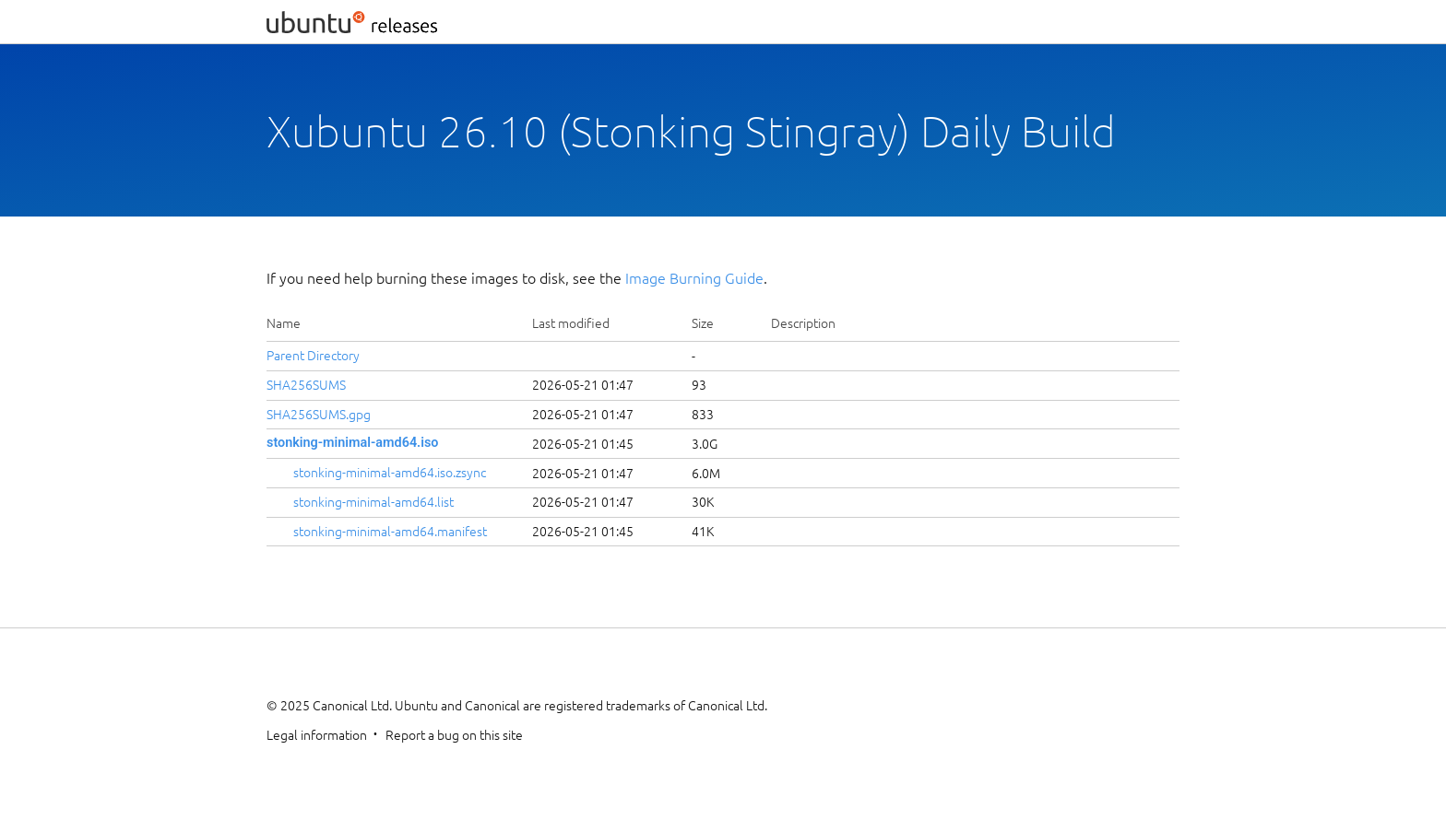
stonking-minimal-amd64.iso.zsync (389, 472)
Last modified (571, 323)
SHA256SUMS (306, 385)
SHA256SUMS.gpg (319, 414)
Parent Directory (313, 355)
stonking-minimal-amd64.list (373, 502)
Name (284, 323)
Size (703, 323)
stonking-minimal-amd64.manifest (390, 531)
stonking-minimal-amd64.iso (352, 443)
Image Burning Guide (694, 278)
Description (803, 323)
